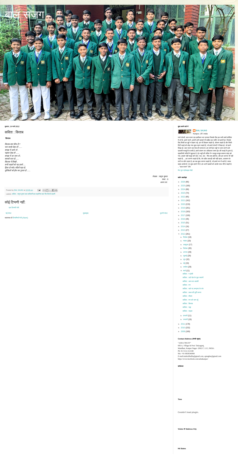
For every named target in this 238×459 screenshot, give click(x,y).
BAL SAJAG (201, 130)
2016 (183, 219)
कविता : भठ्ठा (187, 307)
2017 (183, 215)
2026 (183, 182)
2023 (183, 193)
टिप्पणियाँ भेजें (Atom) (20, 218)
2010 (183, 328)
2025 (183, 186)
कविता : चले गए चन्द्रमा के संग (193, 288)
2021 (183, 200)
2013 (183, 230)
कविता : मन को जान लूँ (190, 300)
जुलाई (185, 256)
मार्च (184, 271)
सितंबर (185, 248)
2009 (183, 331)
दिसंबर (185, 237)
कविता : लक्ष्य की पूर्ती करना (192, 292)
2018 (183, 211)
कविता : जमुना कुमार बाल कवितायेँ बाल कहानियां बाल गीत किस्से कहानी (33, 194)
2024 (183, 189)
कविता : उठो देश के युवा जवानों (193, 277)
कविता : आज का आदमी (190, 281)
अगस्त (185, 252)
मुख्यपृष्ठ (85, 213)
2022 (183, 197)
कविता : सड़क (187, 311)
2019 (183, 208)
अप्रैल (185, 267)
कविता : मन (187, 285)
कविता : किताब (188, 303)
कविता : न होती (188, 274)
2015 (183, 223)
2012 (183, 234)
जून (184, 259)
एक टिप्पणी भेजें (14, 207)
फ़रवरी (185, 315)
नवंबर (185, 241)
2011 (183, 324)
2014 (183, 226)
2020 (183, 204)
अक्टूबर (186, 244)
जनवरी (185, 319)
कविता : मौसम (187, 296)
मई (184, 263)
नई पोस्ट (8, 213)
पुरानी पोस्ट (164, 213)
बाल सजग (24, 14)
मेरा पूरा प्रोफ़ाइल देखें (185, 170)
